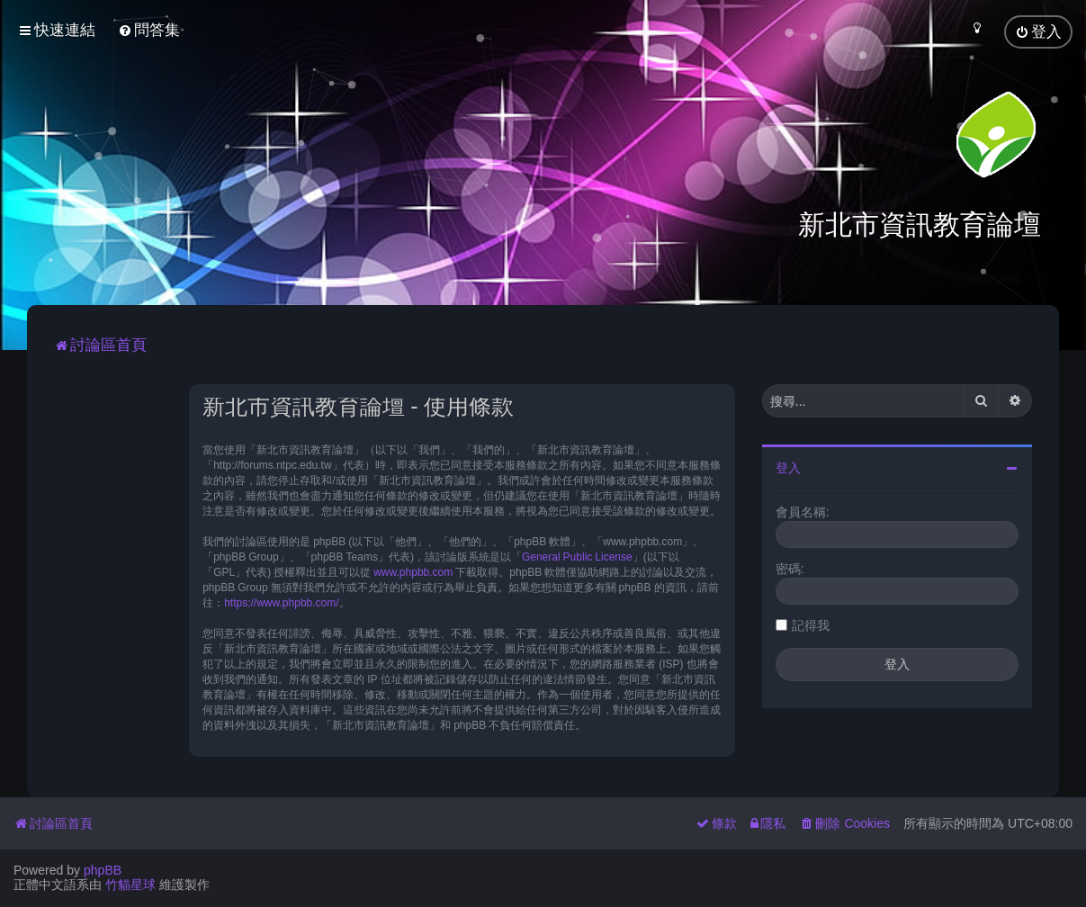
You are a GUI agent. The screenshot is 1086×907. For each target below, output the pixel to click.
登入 (788, 466)
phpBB (102, 870)
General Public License (577, 555)
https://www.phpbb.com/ (281, 601)
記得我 (811, 623)
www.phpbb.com (413, 570)
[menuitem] (148, 30)
